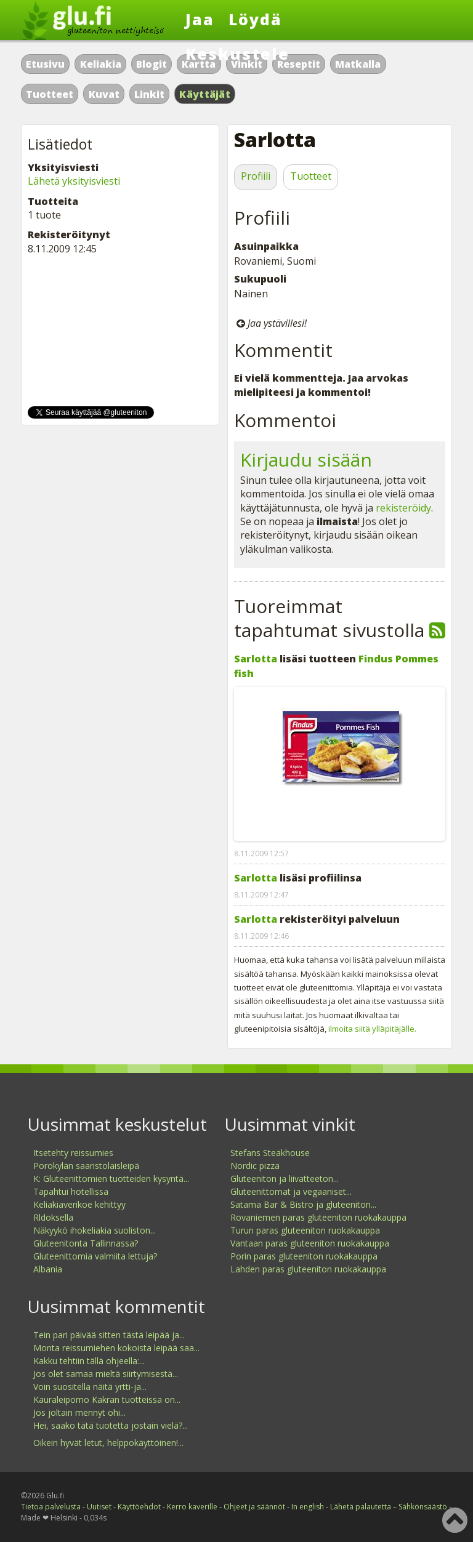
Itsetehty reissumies (73, 1153)
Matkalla (358, 64)
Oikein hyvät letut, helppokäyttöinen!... (108, 1442)
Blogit (151, 64)
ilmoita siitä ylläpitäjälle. (372, 1028)
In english (307, 1506)
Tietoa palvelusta (51, 1506)
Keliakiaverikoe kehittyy (79, 1204)
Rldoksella (53, 1217)
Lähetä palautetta (360, 1506)
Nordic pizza (255, 1165)
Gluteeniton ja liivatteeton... (284, 1178)
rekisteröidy (403, 508)
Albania (47, 1269)
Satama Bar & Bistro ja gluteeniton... (303, 1204)
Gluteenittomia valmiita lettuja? (95, 1256)
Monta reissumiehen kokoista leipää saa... (116, 1348)
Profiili (255, 176)
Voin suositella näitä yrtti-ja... (90, 1386)
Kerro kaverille (192, 1506)
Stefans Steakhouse (270, 1153)
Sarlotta (255, 658)
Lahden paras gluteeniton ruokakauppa (308, 1269)
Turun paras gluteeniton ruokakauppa (305, 1230)
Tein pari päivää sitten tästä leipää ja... (109, 1335)
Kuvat (104, 94)
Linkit (149, 94)
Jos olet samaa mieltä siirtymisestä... (105, 1373)
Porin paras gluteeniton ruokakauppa (304, 1256)
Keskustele (237, 53)
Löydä (255, 19)
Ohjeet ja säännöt (254, 1506)
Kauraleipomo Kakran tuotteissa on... (106, 1399)
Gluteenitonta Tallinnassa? (85, 1243)
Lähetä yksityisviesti (74, 181)
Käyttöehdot (139, 1506)
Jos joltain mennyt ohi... (79, 1412)
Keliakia (100, 64)
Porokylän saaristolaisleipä (86, 1165)
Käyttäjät (204, 94)
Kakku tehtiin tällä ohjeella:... (89, 1361)
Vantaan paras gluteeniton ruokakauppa (309, 1243)
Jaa (199, 19)
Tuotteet (49, 94)
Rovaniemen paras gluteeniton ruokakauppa (318, 1217)
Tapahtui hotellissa (70, 1191)
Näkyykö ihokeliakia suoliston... (94, 1230)
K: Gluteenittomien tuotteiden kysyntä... (111, 1178)
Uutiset (99, 1506)
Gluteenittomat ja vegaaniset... (291, 1191)
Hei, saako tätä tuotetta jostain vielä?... (110, 1425)
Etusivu (45, 64)
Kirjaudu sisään (306, 459)
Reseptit (298, 64)
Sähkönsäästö (422, 1506)
